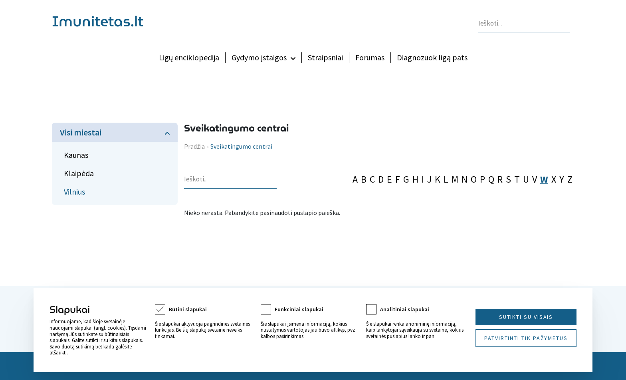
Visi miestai (80, 132)
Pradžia (194, 146)
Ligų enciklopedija (189, 57)
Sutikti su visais (526, 316)
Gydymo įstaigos (259, 57)
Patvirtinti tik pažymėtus (526, 338)
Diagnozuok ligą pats (432, 57)
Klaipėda (79, 173)
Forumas (369, 57)
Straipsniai (325, 57)
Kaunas (76, 155)
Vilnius (74, 192)
